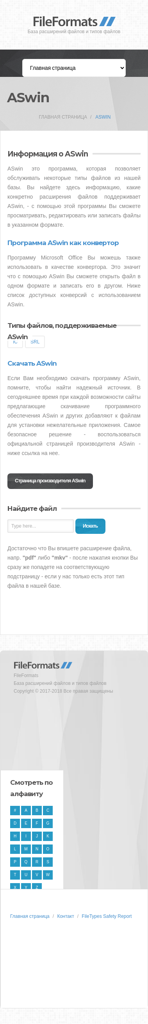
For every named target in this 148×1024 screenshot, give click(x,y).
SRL (34, 342)
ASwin (103, 117)
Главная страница (63, 117)
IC (15, 342)
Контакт (65, 916)
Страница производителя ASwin (50, 481)
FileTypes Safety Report (107, 916)
